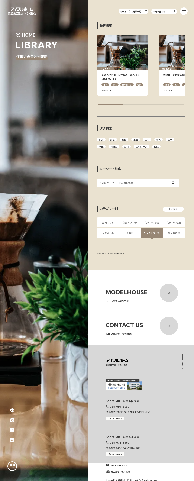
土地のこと (108, 222)
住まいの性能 (174, 222)
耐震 (101, 139)
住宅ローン (127, 85)
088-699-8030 (119, 406)
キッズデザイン (151, 233)
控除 (139, 85)
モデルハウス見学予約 (133, 11)
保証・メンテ (130, 222)
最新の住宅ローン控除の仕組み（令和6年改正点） (120, 76)
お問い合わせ (164, 11)
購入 (115, 85)
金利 (126, 146)
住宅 (105, 85)
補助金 (113, 146)
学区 (101, 146)
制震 (112, 139)
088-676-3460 (119, 442)
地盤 (135, 139)
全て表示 (173, 209)
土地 (170, 139)
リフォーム (108, 233)
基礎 (124, 139)
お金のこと (174, 233)
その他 (130, 233)
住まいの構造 (152, 222)
